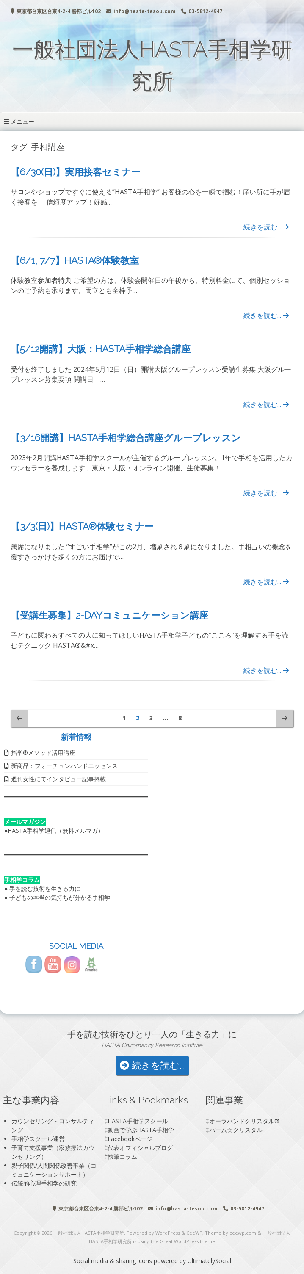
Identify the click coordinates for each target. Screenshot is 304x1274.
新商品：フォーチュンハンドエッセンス (64, 766)
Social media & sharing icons (113, 1261)
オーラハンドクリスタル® (244, 1121)
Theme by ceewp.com (230, 1233)
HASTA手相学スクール (138, 1121)
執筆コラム (122, 1156)
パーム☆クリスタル (236, 1130)
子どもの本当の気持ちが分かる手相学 (59, 897)
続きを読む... (266, 227)
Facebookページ (130, 1139)
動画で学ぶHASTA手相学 (141, 1130)
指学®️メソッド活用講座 (43, 753)
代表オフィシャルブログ (140, 1148)
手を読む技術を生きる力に (44, 888)
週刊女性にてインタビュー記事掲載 (58, 779)
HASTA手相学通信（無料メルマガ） (56, 830)
